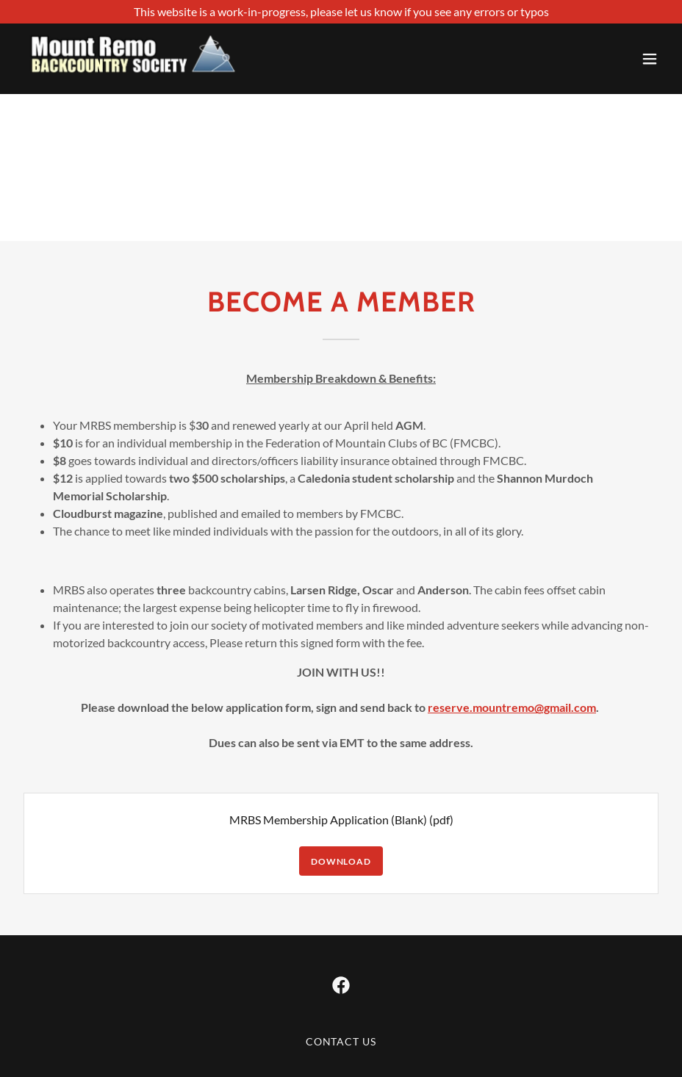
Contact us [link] (341, 1041)
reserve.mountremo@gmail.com (512, 707)
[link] (134, 58)
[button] (649, 58)
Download (341, 861)
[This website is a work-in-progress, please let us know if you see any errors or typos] (341, 12)
